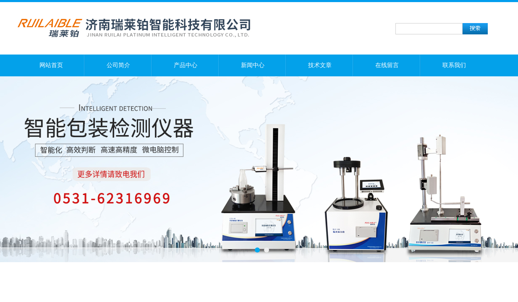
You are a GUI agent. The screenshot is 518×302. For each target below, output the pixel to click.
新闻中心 (252, 65)
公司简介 (118, 65)
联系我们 (454, 65)
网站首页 (51, 65)
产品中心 (185, 65)
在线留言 (387, 65)
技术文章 (320, 65)
